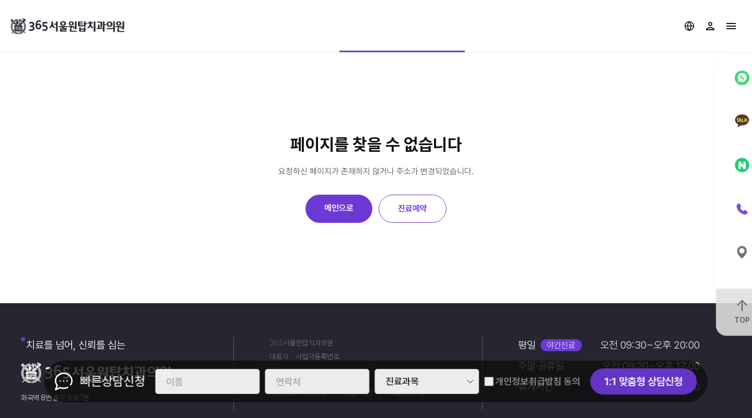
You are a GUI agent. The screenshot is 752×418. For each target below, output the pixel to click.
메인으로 (339, 208)
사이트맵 (731, 26)
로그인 (710, 26)
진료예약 (412, 208)
